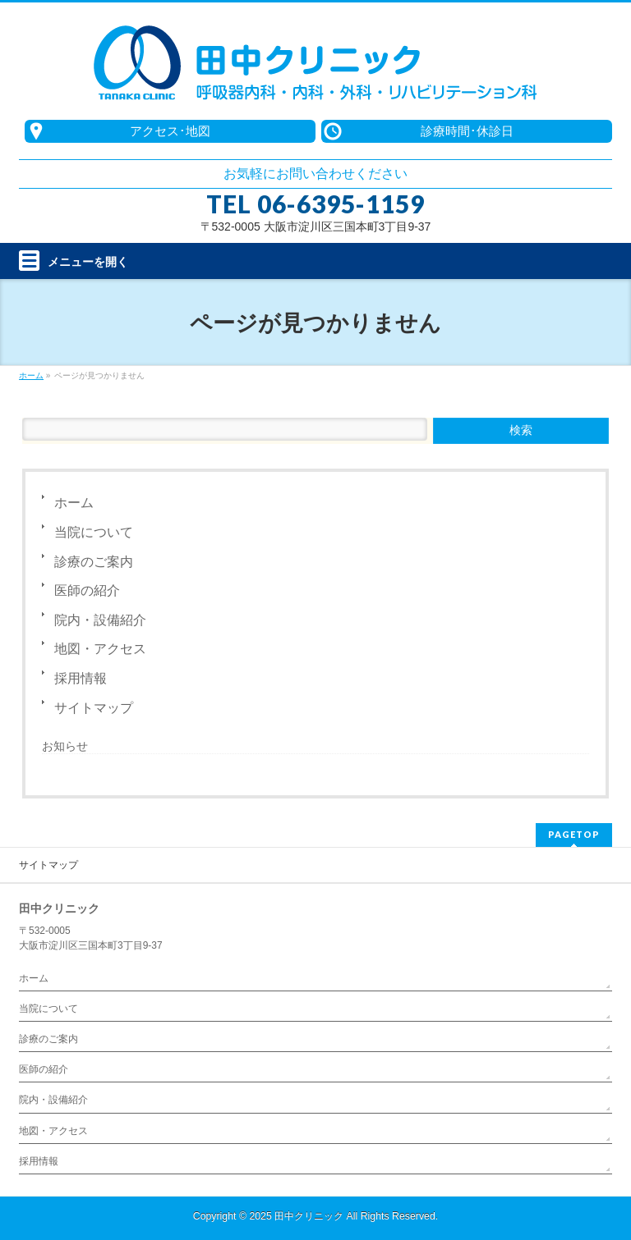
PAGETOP (574, 834)
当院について (93, 532)
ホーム (74, 503)
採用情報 (80, 678)
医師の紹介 (87, 590)
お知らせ (65, 746)
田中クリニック (308, 1216)
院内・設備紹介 (100, 620)
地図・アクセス (100, 649)
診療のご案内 (93, 562)
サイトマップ (93, 708)
